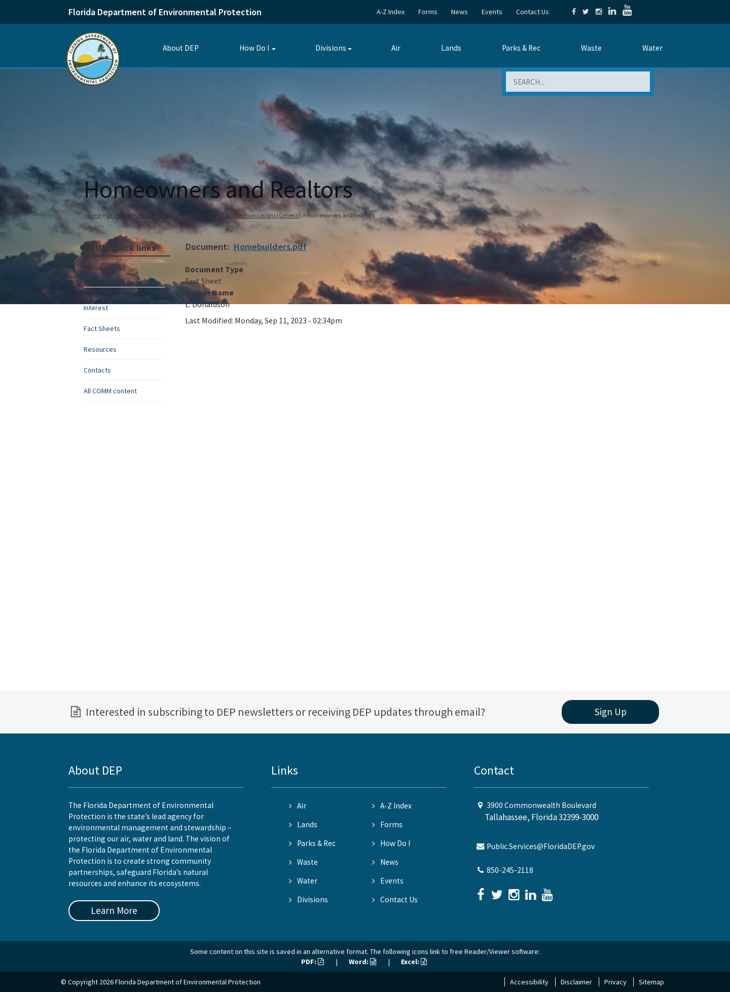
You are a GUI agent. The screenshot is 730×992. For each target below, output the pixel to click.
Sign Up (611, 712)
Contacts (97, 370)
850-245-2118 (510, 870)
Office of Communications (169, 215)
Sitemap (651, 981)
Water (652, 48)
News (459, 11)
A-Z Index (391, 11)
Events (492, 11)
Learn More (114, 910)
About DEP (181, 48)
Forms (427, 11)
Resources (100, 349)
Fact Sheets (102, 328)
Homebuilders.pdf (270, 246)
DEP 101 (95, 276)
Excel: (414, 961)
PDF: (312, 961)
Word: (362, 961)
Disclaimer (576, 981)
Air (395, 48)
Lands (451, 48)
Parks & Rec (521, 48)
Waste (591, 48)
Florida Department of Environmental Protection (165, 12)
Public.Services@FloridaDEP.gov (541, 846)
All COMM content (110, 390)
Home (93, 215)
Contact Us (532, 11)
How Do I (254, 48)
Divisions (330, 48)
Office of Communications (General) (255, 215)
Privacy (615, 981)
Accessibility (529, 981)
